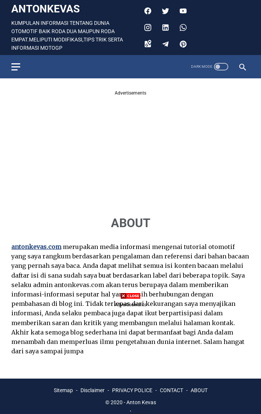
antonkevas (45, 9)
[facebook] (147, 11)
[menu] (15, 66)
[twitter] (164, 11)
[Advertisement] (130, 149)
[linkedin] (164, 27)
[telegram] (164, 44)
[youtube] (182, 11)
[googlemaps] (147, 44)
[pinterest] (182, 44)
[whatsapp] (182, 27)
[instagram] (147, 27)
